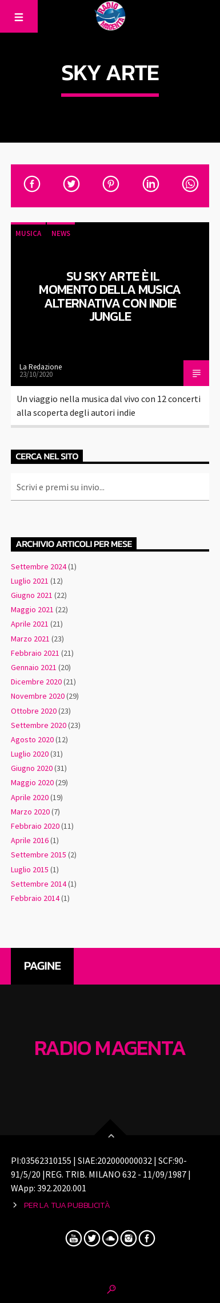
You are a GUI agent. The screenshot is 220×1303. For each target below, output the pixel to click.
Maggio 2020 (32, 782)
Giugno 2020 (32, 768)
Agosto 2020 (32, 739)
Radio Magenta (110, 1048)
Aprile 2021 (30, 624)
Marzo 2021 (30, 638)
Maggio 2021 (32, 609)
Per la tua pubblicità (67, 1205)
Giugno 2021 (32, 595)
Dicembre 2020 (36, 681)
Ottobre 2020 (34, 711)
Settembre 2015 (38, 854)
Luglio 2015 (30, 869)
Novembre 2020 (38, 696)
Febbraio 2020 (35, 826)
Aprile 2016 (30, 840)
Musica (28, 233)
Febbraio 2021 (35, 653)
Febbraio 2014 (35, 898)
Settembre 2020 (38, 725)
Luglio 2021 (30, 581)
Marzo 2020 (30, 811)
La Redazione (40, 367)
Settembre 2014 (38, 884)
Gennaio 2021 (34, 667)
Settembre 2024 (38, 566)
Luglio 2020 (30, 754)
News (60, 233)
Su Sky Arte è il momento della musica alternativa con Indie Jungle (110, 296)
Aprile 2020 (30, 797)
